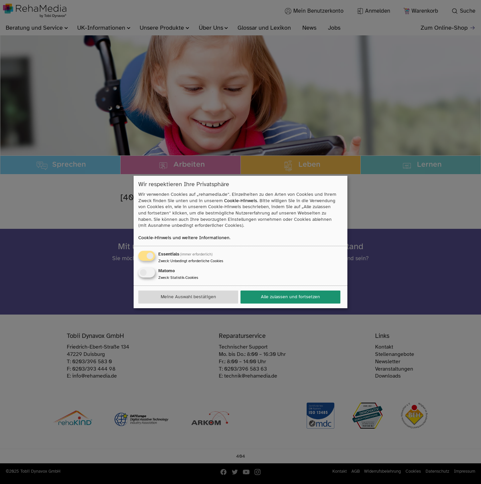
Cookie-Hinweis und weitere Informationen (183, 237)
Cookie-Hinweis (240, 200)
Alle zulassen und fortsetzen (290, 297)
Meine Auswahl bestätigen (188, 297)
